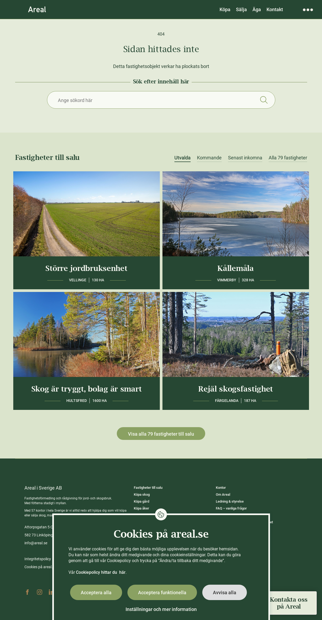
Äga (256, 9)
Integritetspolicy (37, 559)
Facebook (27, 592)
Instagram (39, 592)
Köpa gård (141, 501)
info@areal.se (35, 543)
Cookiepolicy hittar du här (101, 572)
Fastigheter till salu (148, 488)
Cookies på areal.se (40, 567)
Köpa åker (141, 508)
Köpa (225, 9)
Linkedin (52, 592)
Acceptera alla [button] (96, 592)
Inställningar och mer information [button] (161, 609)
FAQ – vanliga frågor (231, 508)
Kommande (209, 157)
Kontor (221, 488)
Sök (264, 100)
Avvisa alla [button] (224, 592)
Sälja (241, 9)
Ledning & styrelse (230, 501)
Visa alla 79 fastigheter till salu (161, 434)
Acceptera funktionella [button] (162, 592)
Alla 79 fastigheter (288, 157)
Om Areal (223, 494)
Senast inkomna (245, 157)
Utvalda (182, 157)
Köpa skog (142, 494)
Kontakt (275, 9)
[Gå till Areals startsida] (37, 9)
